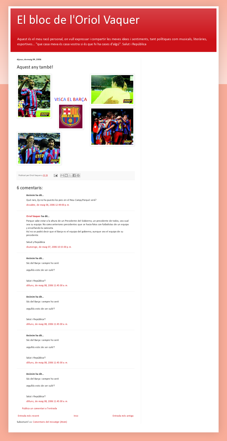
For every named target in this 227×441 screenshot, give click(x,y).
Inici (76, 416)
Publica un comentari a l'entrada (39, 408)
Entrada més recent (28, 416)
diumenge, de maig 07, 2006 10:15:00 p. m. (49, 247)
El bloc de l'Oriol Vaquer (78, 20)
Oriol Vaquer (33, 216)
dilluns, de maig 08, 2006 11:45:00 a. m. (47, 285)
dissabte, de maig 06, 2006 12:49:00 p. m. (48, 205)
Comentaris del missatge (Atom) (50, 422)
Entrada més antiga (123, 416)
